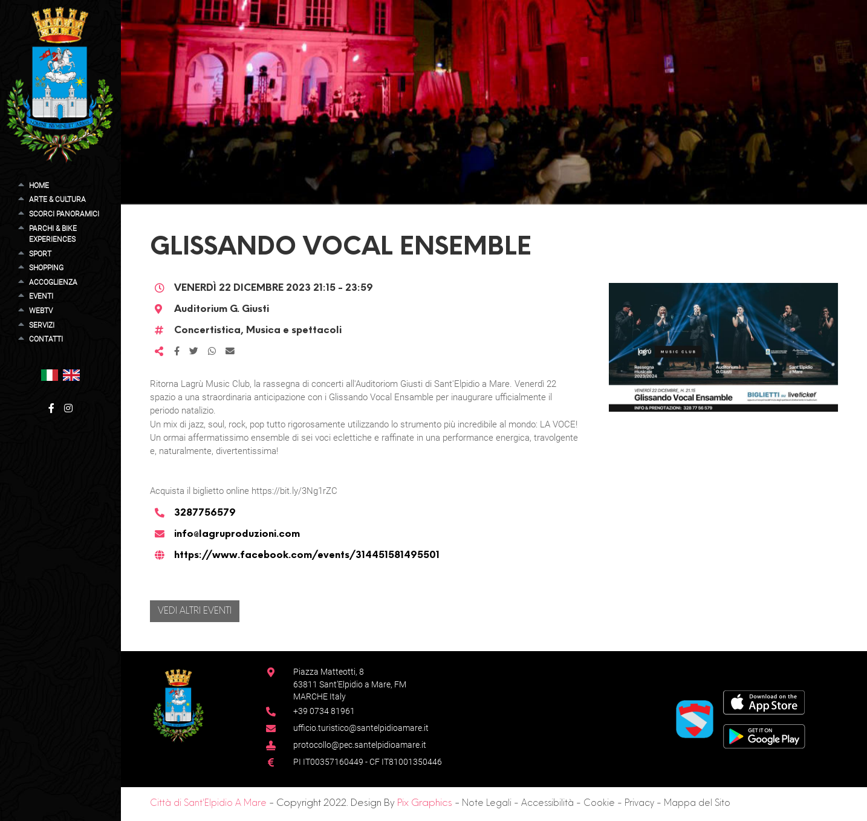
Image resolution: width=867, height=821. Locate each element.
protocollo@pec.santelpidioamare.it (359, 745)
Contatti (46, 339)
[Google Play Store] (764, 735)
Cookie (599, 803)
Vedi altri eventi (195, 611)
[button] (49, 374)
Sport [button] (40, 254)
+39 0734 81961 (324, 711)
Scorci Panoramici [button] (64, 214)
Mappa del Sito (697, 803)
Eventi (41, 296)
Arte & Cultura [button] (57, 199)
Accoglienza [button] (53, 282)
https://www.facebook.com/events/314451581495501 (307, 555)
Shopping (46, 268)
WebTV (41, 311)
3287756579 (205, 513)
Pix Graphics (424, 803)
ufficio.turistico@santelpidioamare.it (361, 728)
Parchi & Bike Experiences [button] (53, 234)
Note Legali (486, 803)
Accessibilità (547, 803)
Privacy (639, 803)
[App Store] (764, 701)
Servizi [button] (41, 325)
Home (39, 185)
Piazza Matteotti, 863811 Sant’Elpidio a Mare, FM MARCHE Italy (349, 684)
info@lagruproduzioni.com (237, 534)
